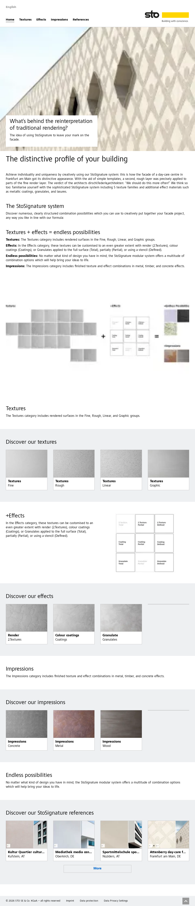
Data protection (89, 901)
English (11, 7)
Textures (25, 19)
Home (10, 19)
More (97, 868)
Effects (41, 19)
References (81, 19)
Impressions (59, 19)
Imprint (70, 901)
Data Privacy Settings (116, 901)
